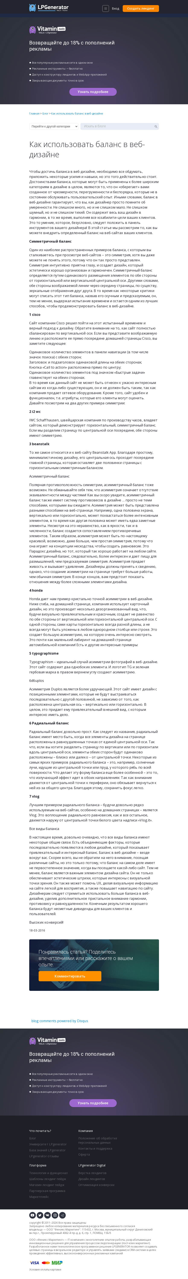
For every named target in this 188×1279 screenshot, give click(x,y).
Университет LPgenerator (48, 1144)
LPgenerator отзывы (44, 1156)
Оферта (84, 1154)
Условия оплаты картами (45, 1269)
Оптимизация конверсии (96, 1185)
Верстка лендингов (92, 1173)
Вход (115, 8)
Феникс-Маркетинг (67, 1229)
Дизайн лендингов (91, 1179)
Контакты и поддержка (95, 1148)
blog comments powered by (59, 1021)
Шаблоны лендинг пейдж (47, 1179)
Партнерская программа (47, 1191)
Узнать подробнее (93, 92)
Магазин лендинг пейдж (46, 1185)
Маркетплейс (39, 1197)
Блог (32, 1138)
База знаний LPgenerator (47, 1150)
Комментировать (70, 976)
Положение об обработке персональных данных (97, 1140)
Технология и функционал (48, 1173)
